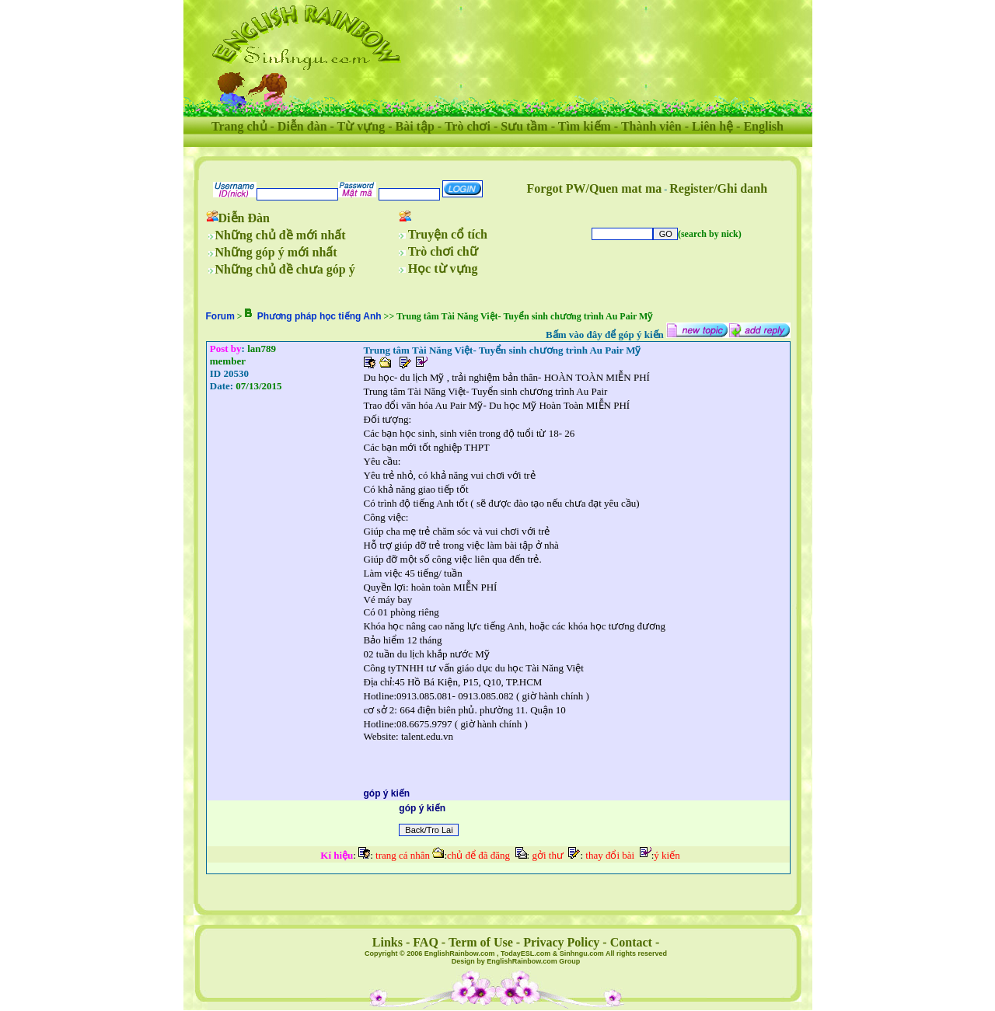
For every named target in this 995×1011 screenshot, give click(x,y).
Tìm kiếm (584, 126)
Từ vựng (361, 126)
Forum (220, 316)
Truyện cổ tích (447, 234)
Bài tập (414, 126)
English (763, 126)
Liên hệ (712, 126)
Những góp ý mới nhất (276, 252)
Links (387, 942)
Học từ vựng (443, 268)
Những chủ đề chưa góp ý (285, 269)
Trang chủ (239, 126)
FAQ (425, 942)
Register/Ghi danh (718, 188)
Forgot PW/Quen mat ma (594, 188)
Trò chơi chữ (443, 251)
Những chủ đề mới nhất (280, 235)
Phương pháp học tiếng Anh (319, 316)
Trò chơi (468, 126)
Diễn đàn (302, 126)
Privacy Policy (561, 942)
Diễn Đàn (244, 218)
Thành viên (651, 126)
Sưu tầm (524, 126)
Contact (631, 942)
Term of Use (481, 942)
